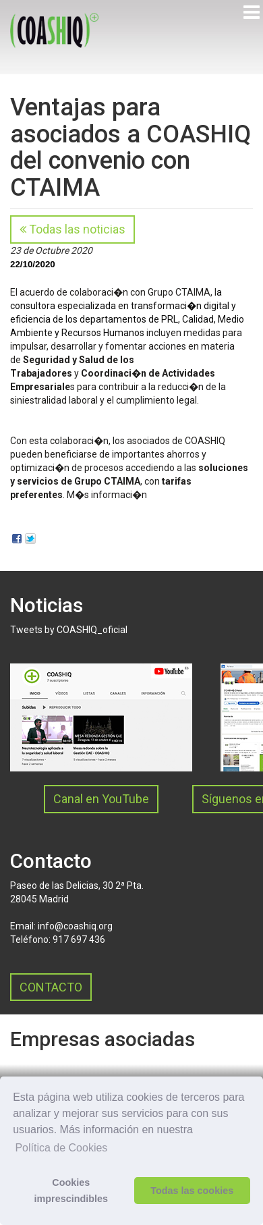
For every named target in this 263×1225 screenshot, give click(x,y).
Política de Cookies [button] (61, 1147)
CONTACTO (51, 987)
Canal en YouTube (101, 799)
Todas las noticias (72, 229)
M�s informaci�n (107, 494)
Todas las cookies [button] (191, 1190)
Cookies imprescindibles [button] (71, 1190)
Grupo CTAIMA (179, 292)
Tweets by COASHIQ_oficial (68, 629)
